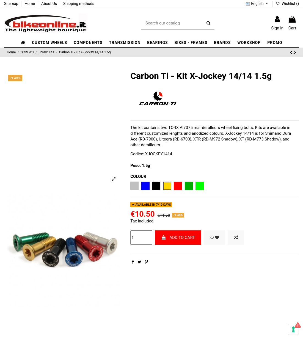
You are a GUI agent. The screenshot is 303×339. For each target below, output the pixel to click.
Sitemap (11, 3)
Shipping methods (78, 3)
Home (30, 3)
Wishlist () (287, 3)
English (257, 3)
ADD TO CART (178, 237)
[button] (88, 43)
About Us (49, 3)
